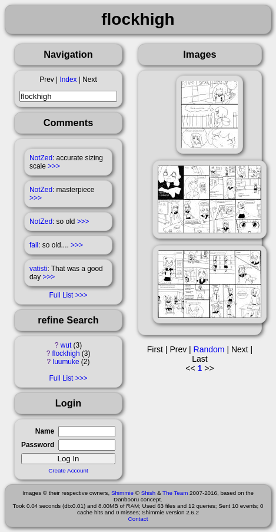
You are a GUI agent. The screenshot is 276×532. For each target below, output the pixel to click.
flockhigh (66, 353)
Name (44, 431)
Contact (138, 519)
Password (37, 445)
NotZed (40, 158)
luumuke (66, 362)
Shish (148, 493)
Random (209, 349)
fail (33, 245)
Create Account (68, 470)
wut (66, 345)
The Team (175, 493)
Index (68, 79)
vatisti (38, 269)
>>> (54, 166)
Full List (61, 295)
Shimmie (122, 493)
